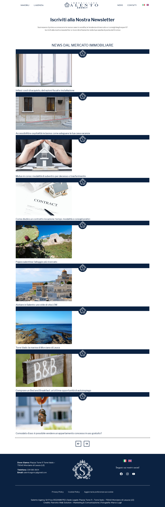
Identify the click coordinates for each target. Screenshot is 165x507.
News (120, 5)
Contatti (132, 5)
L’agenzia (38, 5)
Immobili (25, 5)
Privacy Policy (58, 492)
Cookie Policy (74, 492)
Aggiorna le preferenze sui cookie (98, 492)
